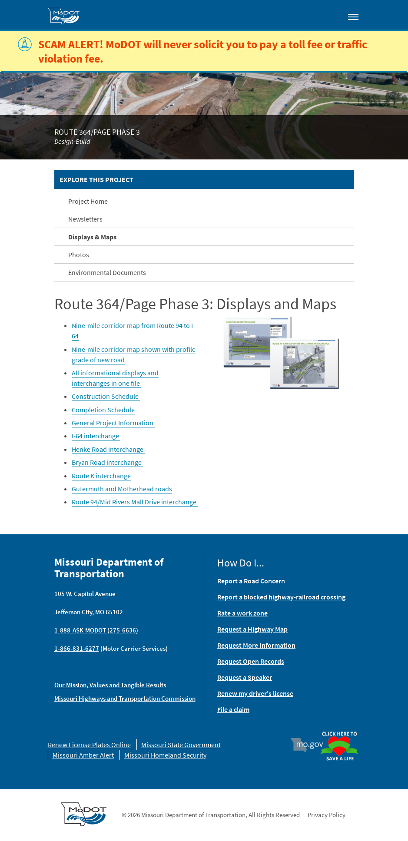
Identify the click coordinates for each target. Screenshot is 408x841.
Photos (78, 254)
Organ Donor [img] (339, 732)
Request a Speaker (244, 677)
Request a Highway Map (252, 629)
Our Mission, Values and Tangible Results (110, 685)
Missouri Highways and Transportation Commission (125, 698)
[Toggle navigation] (353, 16)
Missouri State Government (181, 744)
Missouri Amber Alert (83, 755)
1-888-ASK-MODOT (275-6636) (96, 630)
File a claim (233, 709)
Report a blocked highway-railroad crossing (281, 597)
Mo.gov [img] (310, 745)
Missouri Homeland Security (165, 755)
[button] (282, 351)
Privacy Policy (326, 815)
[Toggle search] (328, 15)
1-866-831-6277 (76, 648)
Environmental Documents (107, 272)
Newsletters (85, 219)
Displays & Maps (92, 236)
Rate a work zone (242, 613)
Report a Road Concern (251, 580)
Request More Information (256, 645)
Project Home (88, 201)
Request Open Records (250, 661)
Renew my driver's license (255, 693)
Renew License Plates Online (89, 744)
